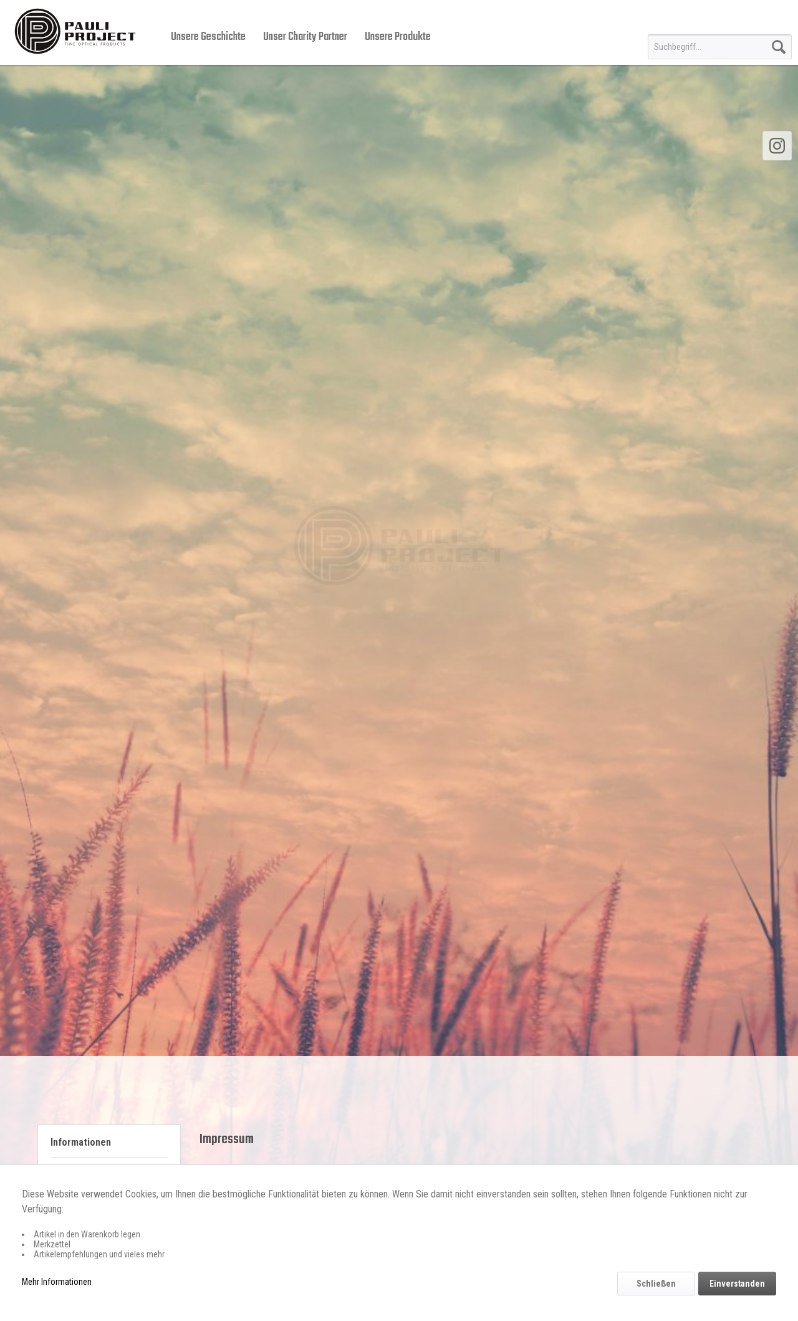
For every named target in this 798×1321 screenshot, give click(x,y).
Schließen (656, 1284)
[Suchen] (779, 46)
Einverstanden (737, 1284)
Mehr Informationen (57, 1282)
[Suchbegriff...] (720, 46)
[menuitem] (720, 46)
